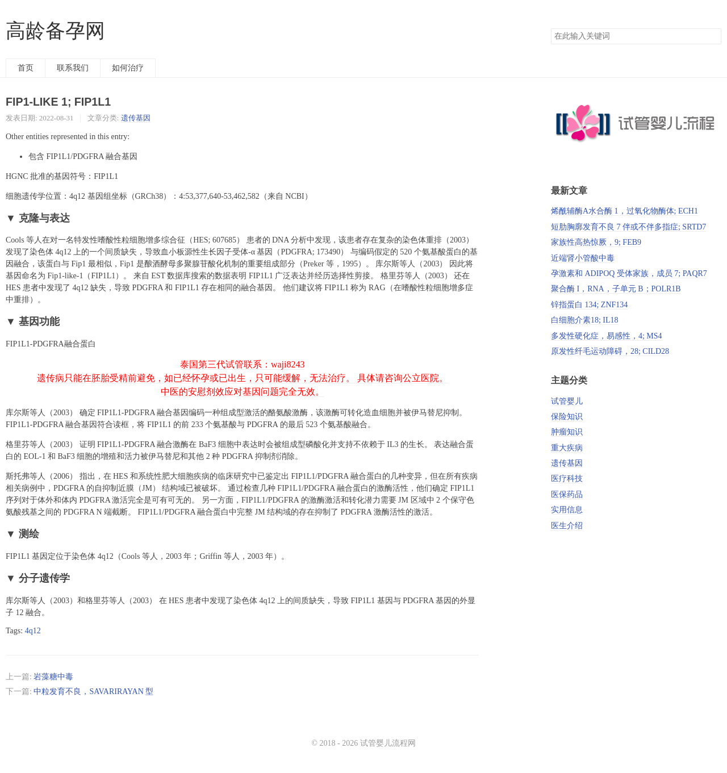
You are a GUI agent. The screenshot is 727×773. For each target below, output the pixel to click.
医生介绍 (567, 525)
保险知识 (567, 416)
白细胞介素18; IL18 (585, 320)
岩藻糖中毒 (53, 676)
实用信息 (567, 509)
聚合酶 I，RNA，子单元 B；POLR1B (616, 289)
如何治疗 (128, 68)
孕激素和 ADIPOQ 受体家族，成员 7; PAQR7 (629, 273)
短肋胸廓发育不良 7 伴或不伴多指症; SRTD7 (628, 227)
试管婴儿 (567, 401)
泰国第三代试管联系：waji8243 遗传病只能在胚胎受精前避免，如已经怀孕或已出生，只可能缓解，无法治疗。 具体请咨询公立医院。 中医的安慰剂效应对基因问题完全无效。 (242, 378)
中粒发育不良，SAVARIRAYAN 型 (93, 691)
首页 (26, 68)
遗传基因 (136, 118)
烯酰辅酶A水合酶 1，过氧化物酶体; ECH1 (624, 211)
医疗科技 (567, 478)
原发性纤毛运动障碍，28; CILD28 (610, 351)
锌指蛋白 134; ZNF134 (589, 304)
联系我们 (73, 68)
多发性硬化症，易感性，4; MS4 (606, 336)
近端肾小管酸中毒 (583, 258)
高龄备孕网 (55, 31)
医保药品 (567, 494)
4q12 (33, 630)
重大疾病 (567, 448)
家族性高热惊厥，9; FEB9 (596, 242)
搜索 (712, 36)
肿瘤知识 (567, 432)
